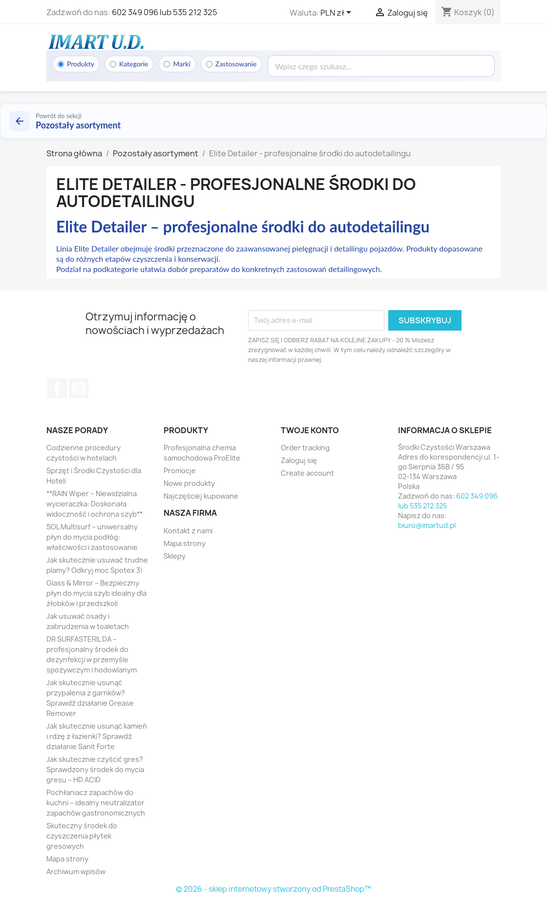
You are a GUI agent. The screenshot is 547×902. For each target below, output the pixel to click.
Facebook (57, 388)
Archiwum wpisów (75, 871)
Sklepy (175, 556)
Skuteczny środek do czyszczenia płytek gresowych (81, 836)
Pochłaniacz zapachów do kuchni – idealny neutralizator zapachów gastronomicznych (95, 803)
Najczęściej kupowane (201, 496)
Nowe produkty (189, 483)
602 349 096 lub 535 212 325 (164, 12)
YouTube (78, 388)
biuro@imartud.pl (427, 525)
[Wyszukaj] (381, 66)
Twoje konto (310, 430)
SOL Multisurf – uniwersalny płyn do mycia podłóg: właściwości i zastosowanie (92, 537)
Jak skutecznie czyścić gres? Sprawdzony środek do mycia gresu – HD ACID (95, 769)
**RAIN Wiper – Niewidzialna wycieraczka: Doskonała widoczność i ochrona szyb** (94, 504)
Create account (307, 473)
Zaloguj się (299, 460)
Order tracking (305, 447)
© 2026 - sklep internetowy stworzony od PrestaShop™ (273, 889)
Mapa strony (67, 858)
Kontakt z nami (188, 530)
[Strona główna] (95, 41)
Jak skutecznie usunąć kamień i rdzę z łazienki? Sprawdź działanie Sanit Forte (96, 736)
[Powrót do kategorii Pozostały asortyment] (273, 121)
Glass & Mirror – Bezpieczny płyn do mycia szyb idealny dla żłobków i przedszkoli (96, 593)
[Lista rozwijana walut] (337, 13)
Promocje (180, 470)
